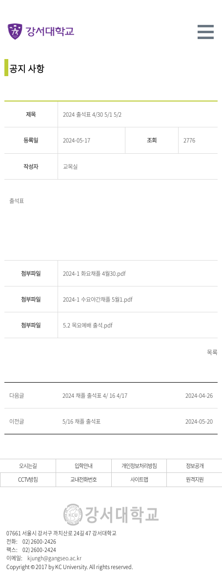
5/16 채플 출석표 (81, 421)
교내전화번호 (83, 479)
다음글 (16, 395)
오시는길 (28, 465)
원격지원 (194, 479)
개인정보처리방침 (139, 465)
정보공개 (194, 465)
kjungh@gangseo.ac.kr (54, 558)
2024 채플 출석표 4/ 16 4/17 (94, 395)
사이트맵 (139, 479)
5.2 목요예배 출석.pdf (87, 325)
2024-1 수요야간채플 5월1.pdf (97, 299)
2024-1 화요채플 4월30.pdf (94, 273)
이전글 (16, 421)
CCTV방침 (28, 479)
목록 (212, 352)
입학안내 (83, 465)
